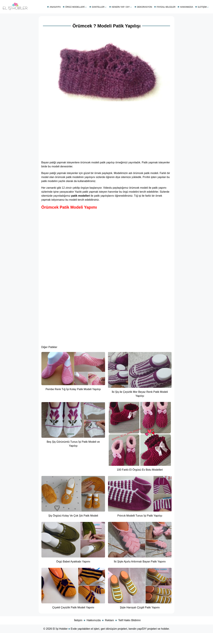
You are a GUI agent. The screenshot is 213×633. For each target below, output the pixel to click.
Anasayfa (55, 7)
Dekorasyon (144, 7)
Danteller (98, 7)
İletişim (202, 7)
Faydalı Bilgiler (166, 7)
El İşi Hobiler (60, 628)
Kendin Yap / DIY (121, 7)
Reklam (109, 620)
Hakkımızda (186, 7)
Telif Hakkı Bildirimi (129, 620)
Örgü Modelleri (75, 7)
